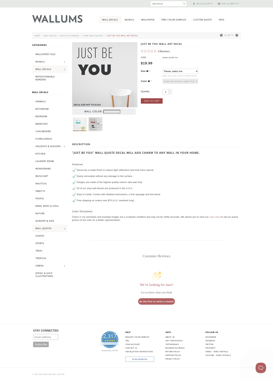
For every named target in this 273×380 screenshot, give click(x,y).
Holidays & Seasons (48, 146)
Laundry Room (45, 161)
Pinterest (210, 348)
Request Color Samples (137, 337)
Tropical (41, 258)
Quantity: (145, 91)
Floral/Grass (44, 138)
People (40, 198)
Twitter (209, 344)
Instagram (210, 337)
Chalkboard (43, 131)
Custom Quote (202, 19)
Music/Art (42, 176)
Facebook (210, 340)
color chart (214, 216)
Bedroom (41, 116)
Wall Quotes (44, 228)
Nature (40, 213)
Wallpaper (147, 19)
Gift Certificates (173, 340)
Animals (41, 101)
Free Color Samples (173, 19)
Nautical (41, 183)
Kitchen (40, 153)
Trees (39, 250)
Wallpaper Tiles (46, 54)
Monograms (43, 168)
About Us (170, 337)
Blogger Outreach (175, 348)
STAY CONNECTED (45, 330)
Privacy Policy (172, 359)
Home (37, 35)
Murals (129, 19)
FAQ (127, 340)
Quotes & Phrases (69, 35)
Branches (42, 123)
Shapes (40, 235)
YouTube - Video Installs (218, 355)
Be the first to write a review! (156, 301)
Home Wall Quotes (93, 35)
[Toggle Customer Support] (261, 368)
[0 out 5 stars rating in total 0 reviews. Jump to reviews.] (155, 51)
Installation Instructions (139, 351)
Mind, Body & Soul (47, 205)
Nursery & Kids (45, 220)
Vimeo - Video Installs (216, 351)
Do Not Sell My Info (139, 359)
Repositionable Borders (45, 78)
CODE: (143, 58)
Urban (40, 265)
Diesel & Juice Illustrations (44, 275)
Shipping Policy (173, 355)
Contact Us (131, 348)
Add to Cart (151, 100)
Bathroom (42, 108)
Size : (145, 71)
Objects (40, 191)
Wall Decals (110, 19)
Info (221, 19)
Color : (146, 81)
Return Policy (172, 351)
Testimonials (172, 344)
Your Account (132, 344)
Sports (40, 243)
